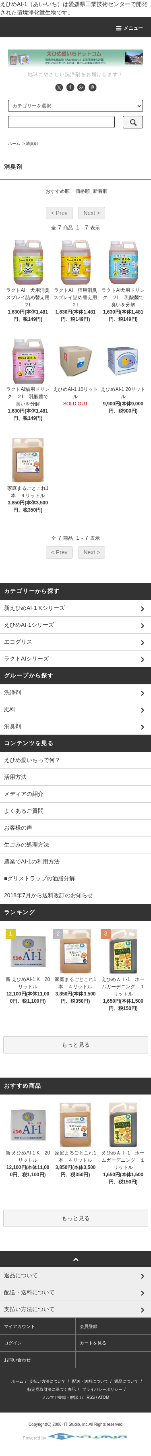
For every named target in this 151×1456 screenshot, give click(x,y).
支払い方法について (47, 1381)
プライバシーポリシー (102, 1389)
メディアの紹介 (23, 794)
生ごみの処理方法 (26, 844)
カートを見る (93, 1342)
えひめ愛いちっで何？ (32, 760)
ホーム (14, 143)
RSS (91, 1397)
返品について (126, 1381)
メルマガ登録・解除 (60, 1397)
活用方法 (15, 777)
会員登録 (88, 1326)
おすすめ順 (58, 191)
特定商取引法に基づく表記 (51, 1389)
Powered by (75, 1437)
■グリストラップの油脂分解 (39, 878)
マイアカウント (19, 1326)
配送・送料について (90, 1381)
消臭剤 (32, 143)
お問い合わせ (17, 1359)
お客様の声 (18, 827)
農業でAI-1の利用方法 (32, 861)
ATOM (103, 1397)
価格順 (82, 191)
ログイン (13, 1342)
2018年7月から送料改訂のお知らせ (48, 895)
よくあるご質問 (23, 811)
